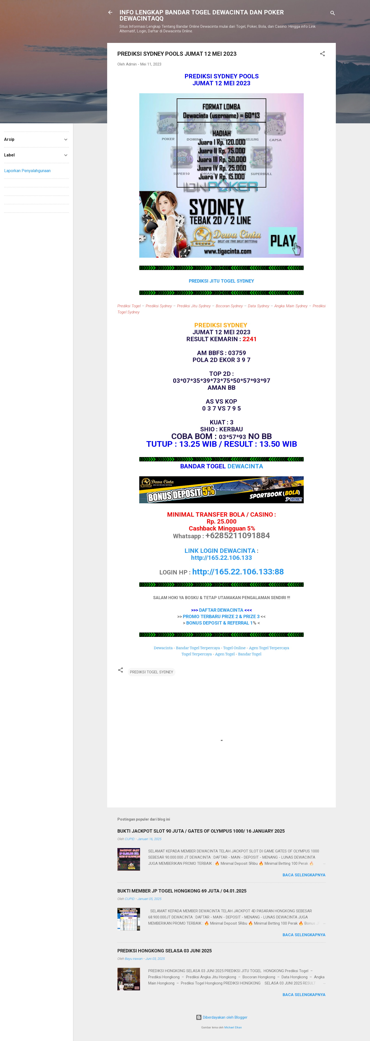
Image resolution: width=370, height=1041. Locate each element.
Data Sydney (258, 306)
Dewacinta (163, 648)
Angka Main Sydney (291, 306)
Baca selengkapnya (304, 875)
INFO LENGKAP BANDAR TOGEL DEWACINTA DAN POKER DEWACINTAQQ (201, 15)
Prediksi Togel (129, 306)
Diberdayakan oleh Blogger (221, 1017)
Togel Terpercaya (197, 654)
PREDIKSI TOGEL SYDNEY (151, 672)
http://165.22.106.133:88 (238, 572)
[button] (322, 55)
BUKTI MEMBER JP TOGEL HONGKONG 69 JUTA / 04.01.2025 (181, 891)
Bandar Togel (249, 654)
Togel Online (234, 648)
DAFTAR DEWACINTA (221, 610)
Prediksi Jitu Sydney (194, 306)
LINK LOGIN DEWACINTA (219, 550)
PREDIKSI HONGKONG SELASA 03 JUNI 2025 (164, 950)
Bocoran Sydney (229, 306)
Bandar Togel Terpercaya (198, 648)
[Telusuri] (333, 14)
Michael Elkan (233, 1027)
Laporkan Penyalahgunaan (27, 170)
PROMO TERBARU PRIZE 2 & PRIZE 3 (221, 616)
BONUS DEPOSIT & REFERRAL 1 (219, 623)
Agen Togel (225, 654)
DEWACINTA (245, 466)
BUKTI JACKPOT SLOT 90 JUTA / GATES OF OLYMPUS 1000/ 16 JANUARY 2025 (201, 831)
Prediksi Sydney (159, 306)
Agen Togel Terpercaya (269, 648)
